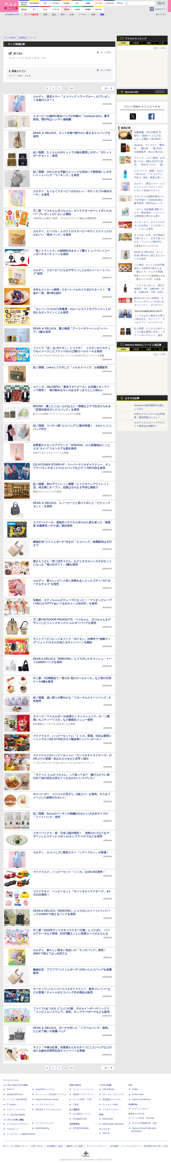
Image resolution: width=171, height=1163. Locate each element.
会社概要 (114, 1146)
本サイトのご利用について (15, 1146)
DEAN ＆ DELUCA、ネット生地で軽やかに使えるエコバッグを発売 (149, 255)
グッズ (27, 76)
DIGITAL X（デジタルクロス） (50, 1109)
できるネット (13, 1129)
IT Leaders (11, 1104)
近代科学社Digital (81, 1128)
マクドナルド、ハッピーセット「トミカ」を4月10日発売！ (69, 871)
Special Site (131, 92)
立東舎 (76, 1104)
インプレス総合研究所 (17, 1099)
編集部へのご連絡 (74, 1146)
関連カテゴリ (19, 71)
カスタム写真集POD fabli (144, 1123)
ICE (130, 1085)
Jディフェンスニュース (113, 1094)
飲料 (63, 14)
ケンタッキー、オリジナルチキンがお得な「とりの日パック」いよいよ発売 (149, 225)
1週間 (148, 43)
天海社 (135, 1089)
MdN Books (108, 1119)
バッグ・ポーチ (24, 58)
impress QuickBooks (141, 1099)
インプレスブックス (45, 1123)
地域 (93, 14)
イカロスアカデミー (112, 1109)
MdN (101, 1114)
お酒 (71, 14)
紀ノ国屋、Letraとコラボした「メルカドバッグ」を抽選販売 (70, 367)
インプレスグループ (131, 1146)
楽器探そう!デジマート (83, 1094)
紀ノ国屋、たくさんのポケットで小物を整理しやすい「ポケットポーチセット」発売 (149, 332)
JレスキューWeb (110, 1104)
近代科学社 (74, 1124)
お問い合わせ (37, 1146)
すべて (12, 58)
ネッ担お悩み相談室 (16, 1114)
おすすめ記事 (132, 398)
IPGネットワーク (137, 1114)
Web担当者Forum (15, 1094)
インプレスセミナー (45, 1104)
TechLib (106, 1133)
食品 (54, 14)
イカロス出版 (105, 1085)
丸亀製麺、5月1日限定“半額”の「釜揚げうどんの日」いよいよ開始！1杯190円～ (148, 135)
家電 (20, 76)
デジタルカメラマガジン (18, 1124)
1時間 (123, 43)
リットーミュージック (83, 1089)
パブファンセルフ (140, 1109)
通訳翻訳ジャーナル (112, 1099)
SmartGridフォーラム (45, 1089)
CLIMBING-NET (80, 1119)
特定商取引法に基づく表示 (156, 1146)
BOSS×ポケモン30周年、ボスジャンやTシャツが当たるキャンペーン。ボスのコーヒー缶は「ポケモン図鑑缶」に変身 (149, 305)
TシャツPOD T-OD (82, 1099)
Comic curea (138, 1094)
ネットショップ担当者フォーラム (51, 1094)
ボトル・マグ (39, 58)
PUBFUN (133, 1104)
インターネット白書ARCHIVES (21, 1134)
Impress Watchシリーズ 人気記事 (143, 344)
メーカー (82, 14)
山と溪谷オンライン (82, 1114)
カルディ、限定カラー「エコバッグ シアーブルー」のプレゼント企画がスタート (149, 187)
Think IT (10, 1089)
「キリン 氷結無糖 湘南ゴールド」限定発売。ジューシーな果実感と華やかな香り (149, 212)
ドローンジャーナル (16, 1109)
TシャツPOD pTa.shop (143, 1118)
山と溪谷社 (74, 1109)
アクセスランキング (135, 38)
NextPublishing (42, 1128)
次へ (109, 88)
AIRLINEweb (108, 1089)
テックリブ (104, 1129)
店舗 (45, 14)
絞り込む (18, 53)
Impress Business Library (47, 1099)
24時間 (136, 43)
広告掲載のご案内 (55, 1146)
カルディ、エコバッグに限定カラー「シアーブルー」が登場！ (71, 852)
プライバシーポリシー (96, 1146)
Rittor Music (75, 1085)
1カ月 (161, 43)
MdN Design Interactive (113, 1124)
